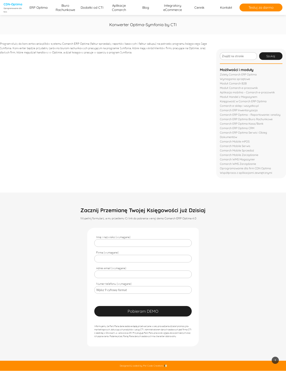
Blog (145, 8)
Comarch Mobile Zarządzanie (239, 155)
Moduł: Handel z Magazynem (238, 97)
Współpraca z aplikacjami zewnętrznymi (246, 173)
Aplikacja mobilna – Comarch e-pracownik (247, 92)
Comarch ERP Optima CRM (237, 128)
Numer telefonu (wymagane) (114, 284)
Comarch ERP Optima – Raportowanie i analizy (250, 115)
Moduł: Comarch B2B (233, 83)
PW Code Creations (153, 366)
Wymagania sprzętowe (235, 79)
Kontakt (226, 8)
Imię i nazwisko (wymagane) (113, 237)
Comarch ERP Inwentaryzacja (239, 110)
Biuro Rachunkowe (65, 7)
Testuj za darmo (261, 7)
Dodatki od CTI (92, 8)
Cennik (199, 8)
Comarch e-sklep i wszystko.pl (239, 106)
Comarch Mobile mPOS (235, 141)
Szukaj (270, 56)
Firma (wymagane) (107, 252)
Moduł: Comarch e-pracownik (239, 88)
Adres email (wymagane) (111, 268)
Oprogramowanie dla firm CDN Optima (245, 168)
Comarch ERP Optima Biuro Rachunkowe (246, 119)
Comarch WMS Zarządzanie (238, 164)
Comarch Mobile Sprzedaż (237, 150)
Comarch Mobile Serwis (235, 146)
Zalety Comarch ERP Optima (238, 74)
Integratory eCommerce (172, 7)
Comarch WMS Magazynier (237, 159)
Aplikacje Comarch (119, 7)
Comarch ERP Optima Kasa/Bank (242, 124)
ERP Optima (38, 8)
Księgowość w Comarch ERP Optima (243, 101)
